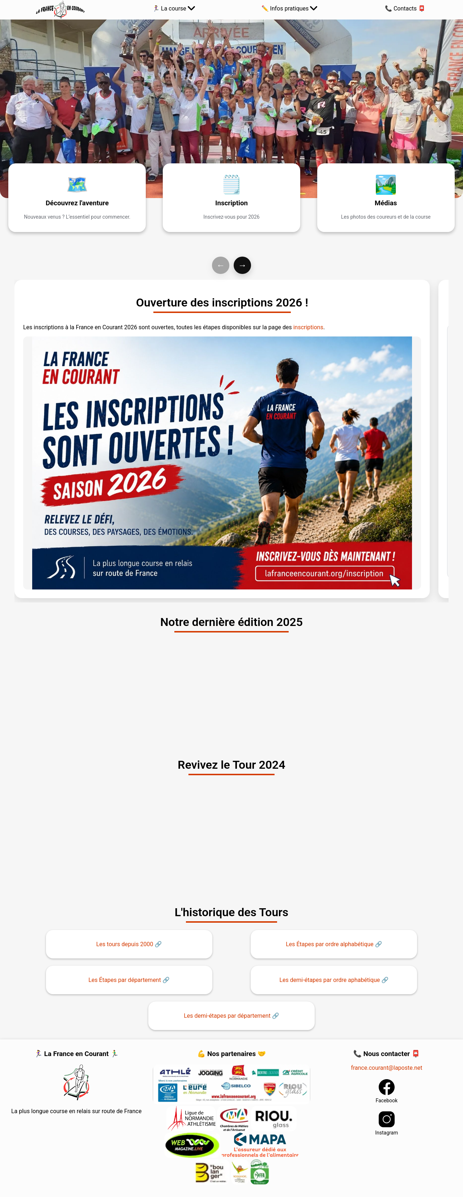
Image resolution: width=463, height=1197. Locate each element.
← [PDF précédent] (220, 265)
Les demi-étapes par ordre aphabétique (330, 980)
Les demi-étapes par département (227, 1015)
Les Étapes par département (124, 980)
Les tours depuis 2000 (124, 944)
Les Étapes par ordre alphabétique (329, 944)
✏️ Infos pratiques (290, 8)
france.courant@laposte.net (386, 1067)
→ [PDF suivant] (242, 265)
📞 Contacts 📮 (405, 8)
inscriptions (308, 327)
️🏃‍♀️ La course (173, 8)
